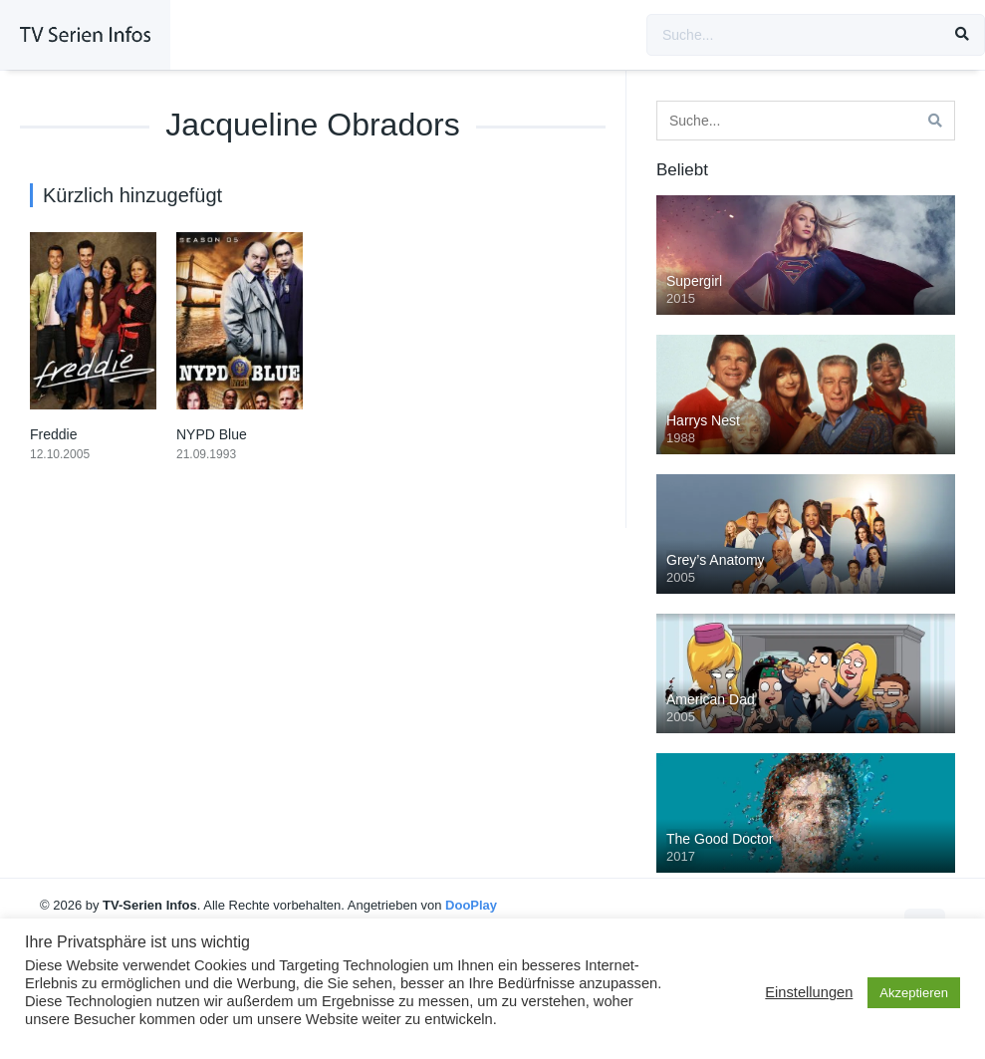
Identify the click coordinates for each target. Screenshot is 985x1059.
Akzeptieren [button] (913, 992)
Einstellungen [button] (809, 992)
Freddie (53, 434)
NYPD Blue (211, 434)
